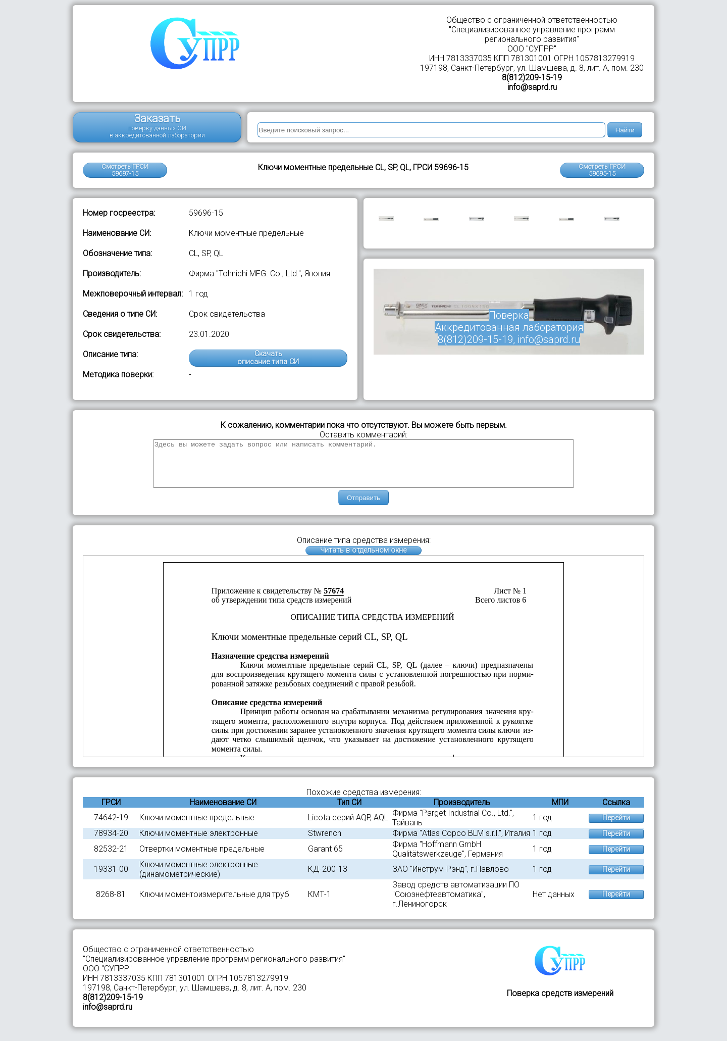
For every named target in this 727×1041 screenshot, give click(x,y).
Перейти (616, 827)
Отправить (363, 507)
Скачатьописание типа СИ (268, 358)
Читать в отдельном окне (363, 559)
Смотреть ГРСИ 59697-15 (124, 170)
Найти (625, 130)
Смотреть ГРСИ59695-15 (602, 170)
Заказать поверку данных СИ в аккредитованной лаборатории (157, 125)
